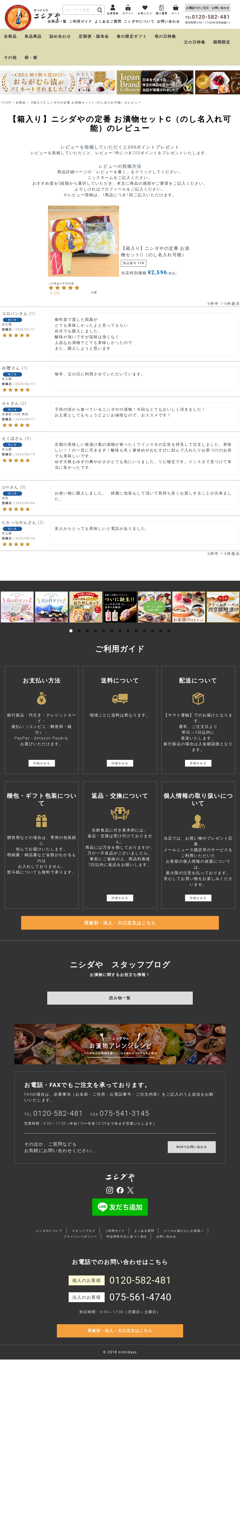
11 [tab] (152, 636)
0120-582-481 (58, 1130)
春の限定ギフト (132, 47)
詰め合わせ (60, 47)
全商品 (10, 47)
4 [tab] (95, 636)
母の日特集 (165, 47)
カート (173, 23)
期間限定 (221, 52)
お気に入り (131, 23)
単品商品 (33, 47)
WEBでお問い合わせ (191, 1164)
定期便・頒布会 (94, 47)
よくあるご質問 (108, 33)
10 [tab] (144, 636)
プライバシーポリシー (80, 1254)
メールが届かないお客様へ (184, 1248)
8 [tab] (128, 636)
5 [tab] (103, 636)
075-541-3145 (125, 1130)
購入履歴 (154, 23)
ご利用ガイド (80, 33)
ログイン (108, 23)
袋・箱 (30, 68)
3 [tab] (87, 636)
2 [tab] (79, 636)
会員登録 (87, 23)
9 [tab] (136, 636)
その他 (10, 68)
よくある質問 (144, 1248)
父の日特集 (194, 52)
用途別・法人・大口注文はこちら (120, 936)
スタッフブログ (84, 1248)
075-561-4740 (140, 1314)
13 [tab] (169, 636)
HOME (6, 113)
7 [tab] (120, 636)
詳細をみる (41, 773)
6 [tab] (112, 636)
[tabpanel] (17, 617)
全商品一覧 (57, 33)
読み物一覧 (120, 1015)
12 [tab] (160, 636)
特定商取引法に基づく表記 (127, 1254)
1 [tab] (71, 636)
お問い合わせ (168, 33)
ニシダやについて (139, 33)
